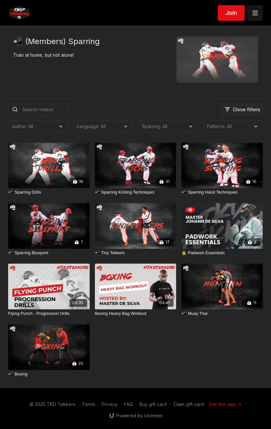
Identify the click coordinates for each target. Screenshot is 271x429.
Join (231, 12)
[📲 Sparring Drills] (49, 192)
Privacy (110, 404)
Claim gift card (188, 404)
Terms (88, 404)
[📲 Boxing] (49, 374)
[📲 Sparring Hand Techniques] (222, 192)
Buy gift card (153, 404)
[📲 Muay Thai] (222, 313)
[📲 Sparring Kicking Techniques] (135, 192)
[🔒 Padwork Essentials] (222, 253)
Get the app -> (225, 404)
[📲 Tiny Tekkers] (135, 253)
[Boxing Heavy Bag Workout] (135, 313)
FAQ (128, 404)
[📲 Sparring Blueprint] (49, 253)
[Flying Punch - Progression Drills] (49, 313)
